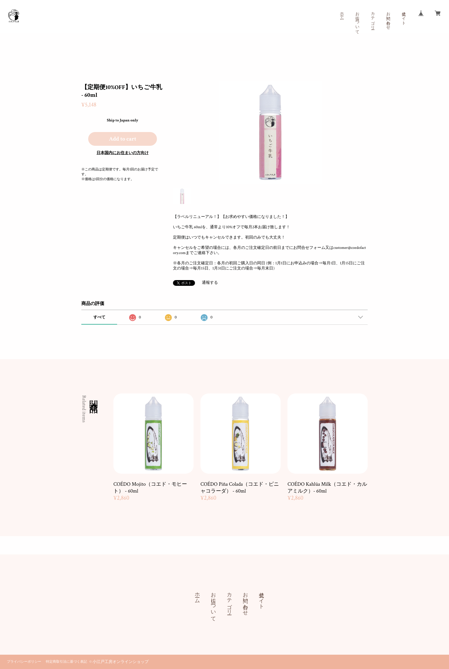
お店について (357, 20)
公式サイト (403, 16)
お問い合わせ (388, 18)
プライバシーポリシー (24, 662)
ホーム (341, 13)
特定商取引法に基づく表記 (66, 662)
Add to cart (122, 139)
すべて (99, 317)
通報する (210, 282)
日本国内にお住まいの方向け (123, 153)
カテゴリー (372, 18)
